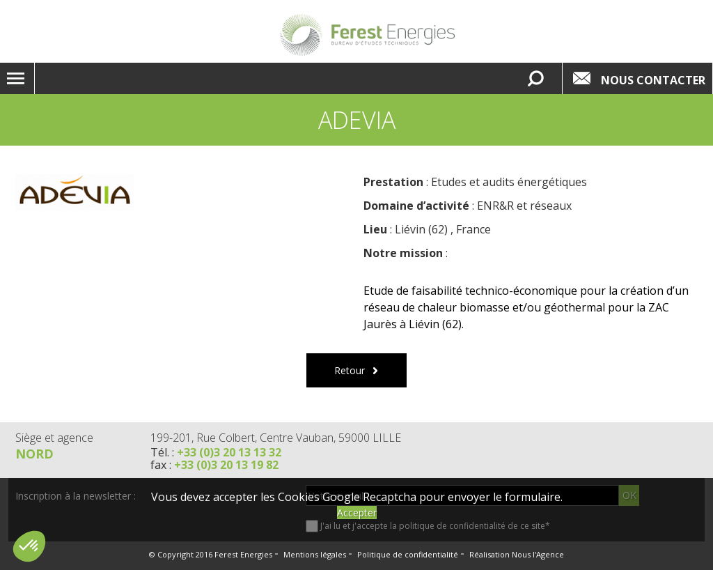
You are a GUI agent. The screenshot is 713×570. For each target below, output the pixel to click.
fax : (214, 465)
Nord (34, 453)
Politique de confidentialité (407, 554)
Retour (349, 370)
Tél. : (215, 452)
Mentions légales (314, 554)
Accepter (357, 512)
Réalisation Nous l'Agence (516, 554)
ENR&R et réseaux (524, 205)
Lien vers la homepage (367, 35)
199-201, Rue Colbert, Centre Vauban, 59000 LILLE (275, 437)
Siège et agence (54, 437)
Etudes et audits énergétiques (509, 182)
